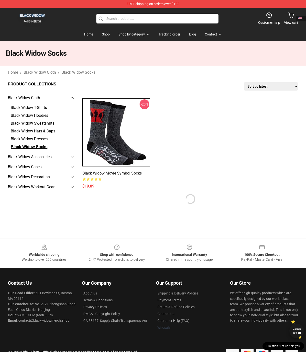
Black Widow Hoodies (29, 115)
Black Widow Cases (25, 166)
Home (13, 72)
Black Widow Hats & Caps (33, 131)
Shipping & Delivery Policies (177, 293)
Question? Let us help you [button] (283, 346)
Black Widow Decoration (29, 177)
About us (90, 293)
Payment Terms (169, 300)
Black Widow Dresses (29, 139)
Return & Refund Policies (176, 307)
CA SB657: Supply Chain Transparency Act (115, 321)
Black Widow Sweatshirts (32, 123)
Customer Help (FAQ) (173, 321)
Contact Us (165, 314)
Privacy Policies (95, 307)
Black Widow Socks (78, 72)
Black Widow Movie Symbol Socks (112, 173)
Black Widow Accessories (30, 156)
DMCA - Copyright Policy (101, 314)
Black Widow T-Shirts (29, 107)
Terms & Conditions (98, 300)
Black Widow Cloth (40, 72)
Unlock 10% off (297, 331)
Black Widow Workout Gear (31, 187)
